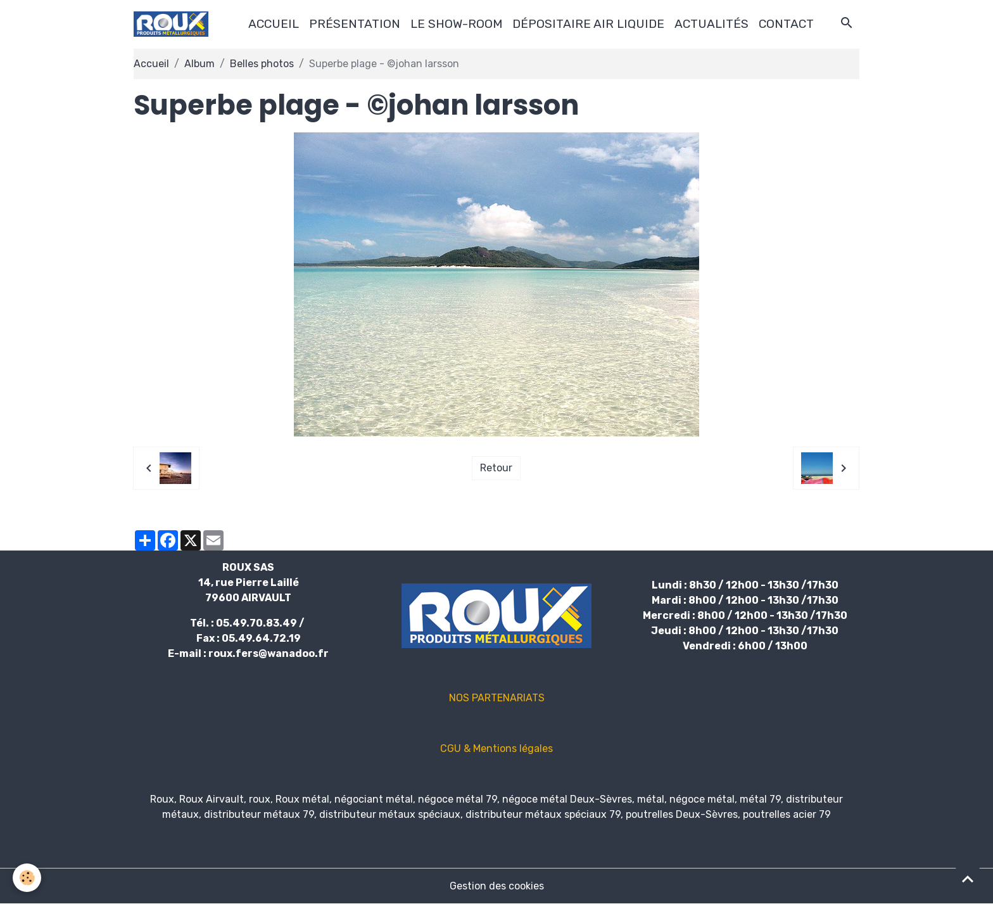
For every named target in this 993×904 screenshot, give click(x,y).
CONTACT (786, 23)
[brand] (173, 24)
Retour (496, 468)
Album (199, 64)
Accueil (151, 64)
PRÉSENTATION (354, 23)
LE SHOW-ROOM (456, 23)
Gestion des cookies (497, 886)
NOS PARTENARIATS (497, 698)
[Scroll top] (968, 878)
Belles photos (262, 64)
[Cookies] (27, 877)
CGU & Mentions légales (496, 748)
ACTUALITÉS (711, 23)
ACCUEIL (273, 23)
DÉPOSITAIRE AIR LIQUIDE (588, 23)
